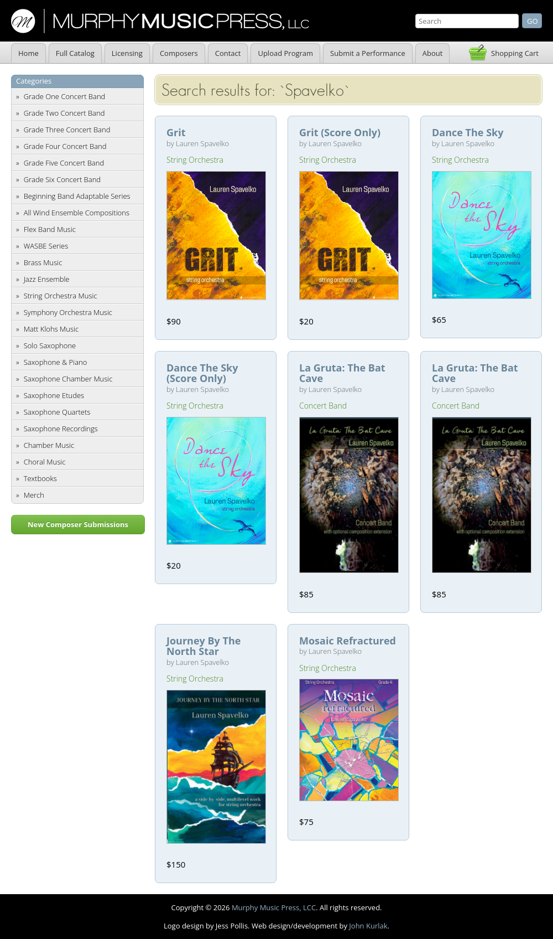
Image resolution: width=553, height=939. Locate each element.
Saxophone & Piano (55, 362)
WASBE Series (46, 246)
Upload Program (285, 53)
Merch (34, 495)
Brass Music (43, 262)
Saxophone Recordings (61, 429)
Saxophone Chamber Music (68, 379)
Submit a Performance (367, 53)
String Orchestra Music (60, 296)
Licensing (127, 53)
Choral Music (45, 462)
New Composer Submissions (78, 524)
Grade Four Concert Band (65, 146)
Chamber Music (49, 445)
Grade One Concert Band (65, 96)
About (432, 53)
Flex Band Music (50, 229)
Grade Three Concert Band (67, 130)
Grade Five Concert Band (64, 163)
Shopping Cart (515, 53)
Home (28, 53)
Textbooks (40, 478)
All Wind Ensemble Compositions (76, 213)
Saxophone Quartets (57, 412)
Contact (228, 53)
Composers (179, 53)
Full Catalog (75, 53)
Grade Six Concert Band (62, 179)
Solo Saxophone (50, 345)
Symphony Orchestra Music (68, 312)
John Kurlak (368, 926)
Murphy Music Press (160, 21)
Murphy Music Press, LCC (274, 907)
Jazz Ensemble (47, 279)
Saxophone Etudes (54, 395)
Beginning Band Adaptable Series (77, 196)
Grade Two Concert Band (64, 113)
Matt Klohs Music (51, 329)
